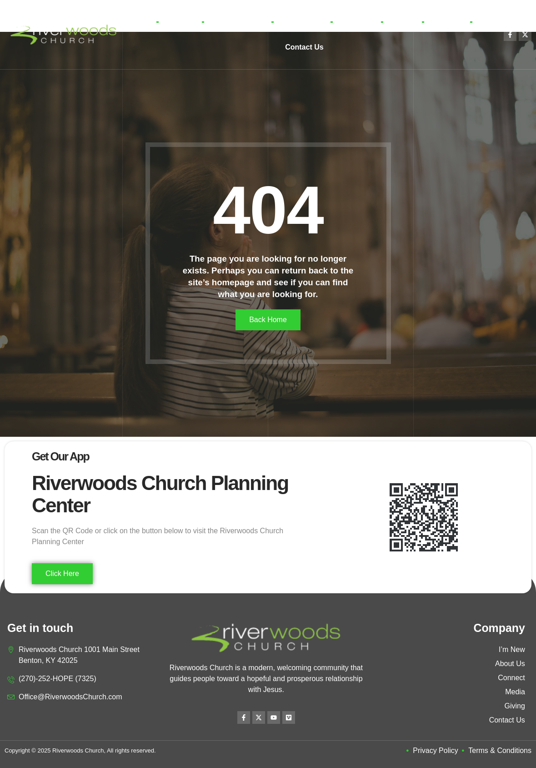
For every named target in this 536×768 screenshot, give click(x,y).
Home (138, 21)
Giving (402, 21)
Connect (301, 22)
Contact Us (304, 47)
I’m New (180, 21)
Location (447, 21)
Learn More (237, 22)
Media (357, 22)
